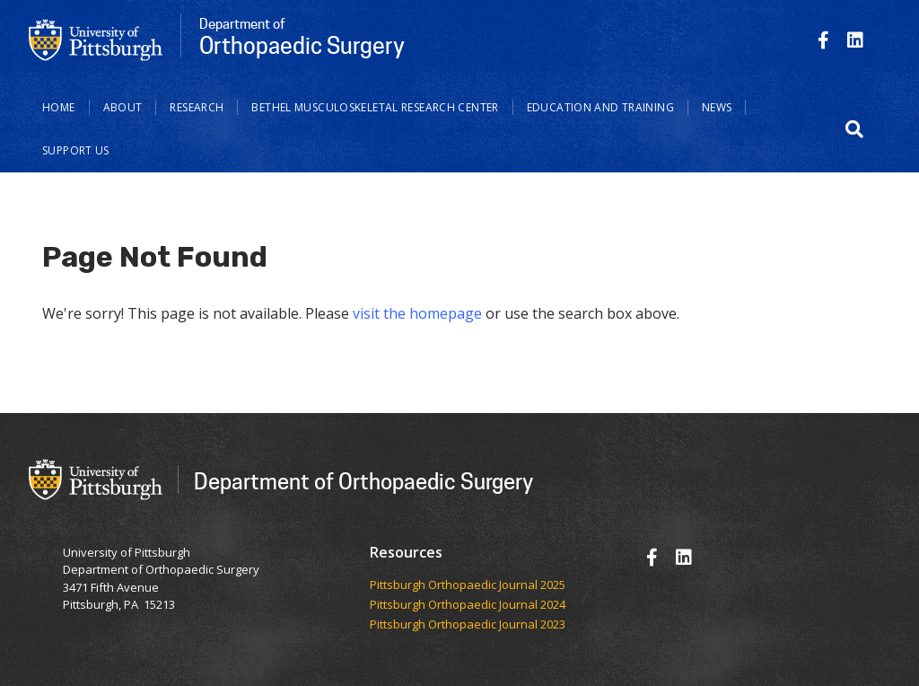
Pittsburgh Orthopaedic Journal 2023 (467, 625)
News (717, 107)
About (123, 107)
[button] (854, 129)
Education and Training (600, 107)
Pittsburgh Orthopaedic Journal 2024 (467, 605)
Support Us (75, 150)
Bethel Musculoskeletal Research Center (374, 107)
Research (196, 107)
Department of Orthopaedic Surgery (363, 481)
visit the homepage (417, 313)
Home (58, 107)
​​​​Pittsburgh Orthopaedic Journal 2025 (467, 585)
